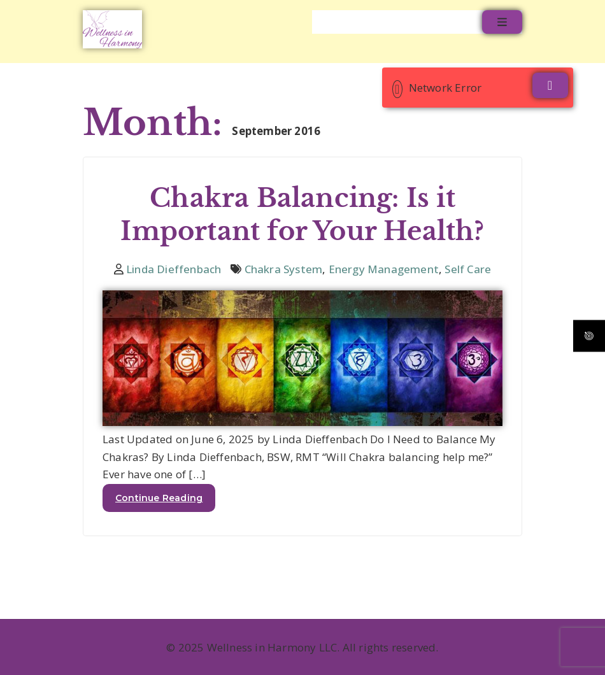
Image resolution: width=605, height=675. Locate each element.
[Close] (550, 85)
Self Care (468, 269)
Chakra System (284, 269)
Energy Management (384, 269)
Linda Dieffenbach (173, 269)
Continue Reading (159, 498)
